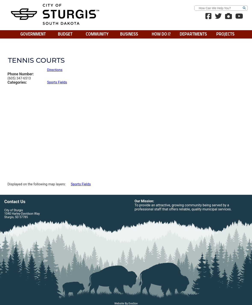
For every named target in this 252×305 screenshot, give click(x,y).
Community (97, 34)
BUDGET (65, 34)
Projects (225, 34)
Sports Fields (57, 82)
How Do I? (161, 34)
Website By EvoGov (126, 303)
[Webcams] (228, 17)
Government (33, 34)
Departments (193, 34)
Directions (54, 70)
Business (129, 34)
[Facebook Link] (208, 17)
